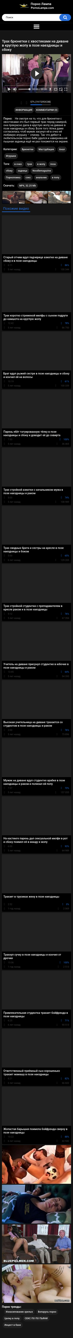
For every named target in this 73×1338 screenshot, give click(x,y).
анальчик (41, 177)
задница (22, 170)
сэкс (28, 177)
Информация (24, 110)
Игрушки (11, 156)
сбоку (9, 170)
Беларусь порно (47, 1311)
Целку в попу (12, 1318)
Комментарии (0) (46, 110)
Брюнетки (27, 149)
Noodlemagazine (42, 170)
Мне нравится (21, 103)
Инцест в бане (12, 1325)
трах (29, 164)
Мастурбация (46, 149)
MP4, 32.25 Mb (27, 185)
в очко (18, 164)
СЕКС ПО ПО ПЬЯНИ (36, 1318)
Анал (62, 149)
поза (53, 164)
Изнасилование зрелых (19, 1311)
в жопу (41, 164)
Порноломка (13, 177)
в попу (55, 177)
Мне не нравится (26, 103)
